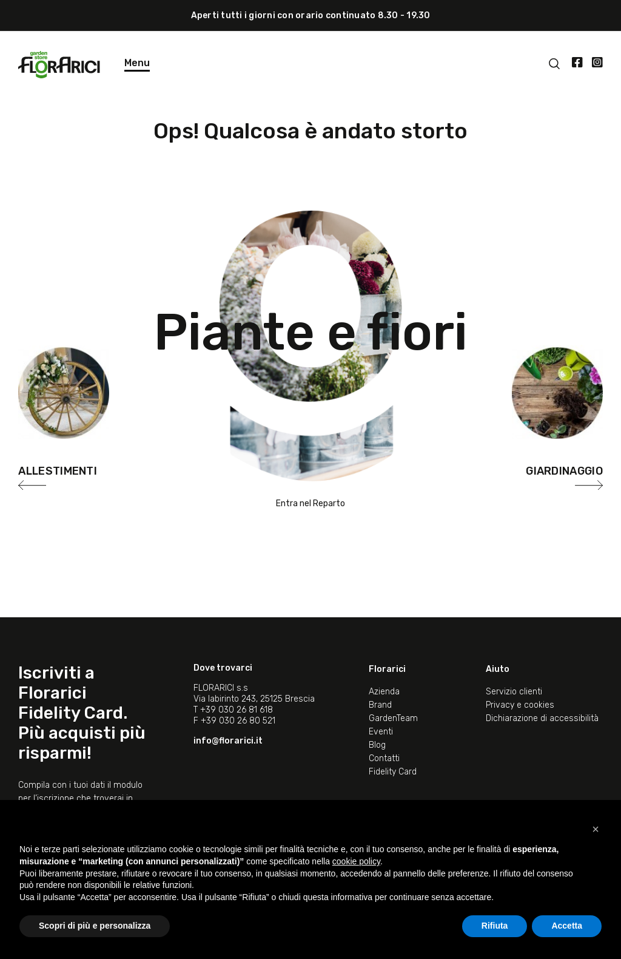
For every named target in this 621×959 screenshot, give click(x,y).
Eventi (381, 732)
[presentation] (32, 485)
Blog (377, 745)
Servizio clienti (514, 691)
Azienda (384, 691)
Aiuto (497, 669)
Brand (380, 705)
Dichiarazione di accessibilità (542, 718)
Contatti (384, 758)
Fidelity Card (393, 772)
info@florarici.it (228, 741)
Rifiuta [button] (495, 925)
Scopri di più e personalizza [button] (94, 925)
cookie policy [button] (356, 861)
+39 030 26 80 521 (238, 721)
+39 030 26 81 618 (236, 710)
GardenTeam (393, 718)
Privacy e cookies (520, 705)
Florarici (387, 669)
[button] (595, 829)
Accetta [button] (566, 925)
